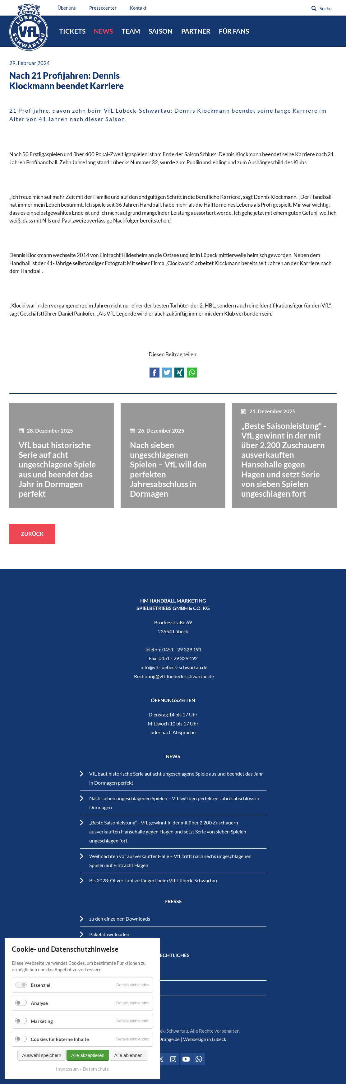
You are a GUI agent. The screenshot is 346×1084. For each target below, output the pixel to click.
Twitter (167, 373)
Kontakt (138, 8)
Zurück (32, 533)
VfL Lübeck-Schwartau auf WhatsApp (198, 1059)
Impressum (67, 1069)
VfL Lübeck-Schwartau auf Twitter (160, 1059)
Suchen (313, 8)
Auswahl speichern (41, 1055)
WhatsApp (192, 373)
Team (131, 31)
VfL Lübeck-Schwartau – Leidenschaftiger (28, 27)
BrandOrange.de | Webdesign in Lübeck (186, 1039)
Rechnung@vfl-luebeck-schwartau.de (174, 676)
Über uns (67, 8)
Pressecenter (103, 8)
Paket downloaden (109, 934)
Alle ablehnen (128, 1055)
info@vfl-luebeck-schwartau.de (174, 667)
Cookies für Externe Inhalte (60, 1039)
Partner (195, 31)
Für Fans (234, 31)
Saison (161, 31)
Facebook (154, 373)
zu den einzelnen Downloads (119, 919)
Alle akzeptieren (87, 1055)
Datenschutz (96, 1069)
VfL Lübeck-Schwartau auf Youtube (186, 1059)
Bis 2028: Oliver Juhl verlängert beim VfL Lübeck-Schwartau (153, 880)
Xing (179, 373)
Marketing (42, 1021)
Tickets (72, 31)
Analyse (39, 1003)
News (103, 31)
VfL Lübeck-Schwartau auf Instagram (173, 1059)
